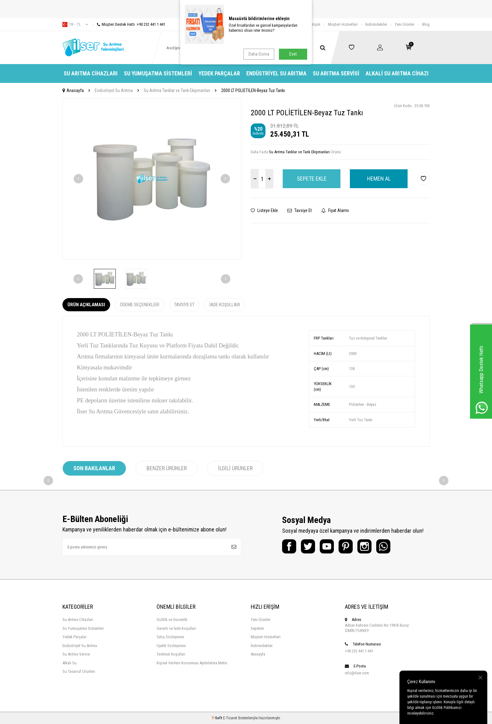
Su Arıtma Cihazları (91, 73)
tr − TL (75, 24)
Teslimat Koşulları (171, 654)
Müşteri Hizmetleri (343, 24)
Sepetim (257, 628)
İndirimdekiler (376, 24)
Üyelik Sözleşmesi (171, 645)
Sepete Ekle (312, 178)
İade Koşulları (224, 305)
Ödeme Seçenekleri (139, 305)
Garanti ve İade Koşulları (176, 628)
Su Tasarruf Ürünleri (78, 671)
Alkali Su (69, 663)
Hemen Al (379, 178)
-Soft (217, 718)
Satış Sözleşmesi (170, 636)
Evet (293, 54)
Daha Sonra (259, 54)
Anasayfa (73, 90)
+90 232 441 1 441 (359, 651)
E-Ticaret (230, 718)
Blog (426, 24)
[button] (78, 178)
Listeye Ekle (264, 210)
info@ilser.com (357, 673)
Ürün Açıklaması (86, 305)
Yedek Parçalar (219, 73)
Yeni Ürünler (404, 24)
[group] (152, 179)
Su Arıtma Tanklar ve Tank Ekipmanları (177, 90)
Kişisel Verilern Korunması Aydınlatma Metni (192, 663)
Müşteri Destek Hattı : (129, 24)
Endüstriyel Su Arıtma (276, 73)
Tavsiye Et (299, 210)
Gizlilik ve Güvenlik (172, 619)
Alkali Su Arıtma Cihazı (397, 73)
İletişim (314, 24)
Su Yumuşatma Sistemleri (158, 73)
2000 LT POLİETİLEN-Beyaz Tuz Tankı (253, 90)
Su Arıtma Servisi (336, 73)
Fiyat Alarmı (335, 210)
